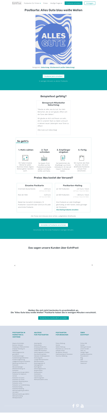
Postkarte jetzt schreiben (53, 76)
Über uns (83, 350)
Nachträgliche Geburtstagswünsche (40, 367)
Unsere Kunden (84, 349)
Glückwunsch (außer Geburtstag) (62, 67)
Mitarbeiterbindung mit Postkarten (18, 369)
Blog (81, 358)
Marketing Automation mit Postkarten (19, 364)
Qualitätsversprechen (86, 354)
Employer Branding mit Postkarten (18, 349)
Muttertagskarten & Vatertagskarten (39, 364)
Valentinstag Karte (39, 378)
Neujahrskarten (38, 370)
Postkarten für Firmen (18, 379)
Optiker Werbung (60, 347)
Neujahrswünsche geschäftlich (20, 372)
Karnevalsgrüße (38, 358)
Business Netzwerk (17, 345)
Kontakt (82, 345)
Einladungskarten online (40, 349)
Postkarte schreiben (73, 3)
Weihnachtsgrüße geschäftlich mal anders (20, 391)
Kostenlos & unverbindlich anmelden (53, 318)
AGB (81, 359)
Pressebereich (84, 356)
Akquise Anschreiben (18, 343)
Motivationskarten (39, 361)
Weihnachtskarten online (41, 379)
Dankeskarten (38, 345)
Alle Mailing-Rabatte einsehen (67, 210)
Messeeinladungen (17, 367)
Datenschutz (83, 361)
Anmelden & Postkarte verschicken (53, 225)
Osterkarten (37, 374)
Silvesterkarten (38, 376)
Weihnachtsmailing (17, 396)
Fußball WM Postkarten (40, 350)
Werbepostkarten (17, 397)
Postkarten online (17, 383)
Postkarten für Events (18, 378)
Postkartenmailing (17, 387)
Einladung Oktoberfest (40, 347)
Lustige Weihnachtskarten (41, 359)
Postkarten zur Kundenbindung (20, 385)
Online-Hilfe (83, 343)
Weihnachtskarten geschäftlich (20, 394)
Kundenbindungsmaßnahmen (20, 358)
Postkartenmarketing (18, 388)
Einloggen (90, 3)
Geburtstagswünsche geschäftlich (18, 353)
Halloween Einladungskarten (42, 356)
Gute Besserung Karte (40, 354)
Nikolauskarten (38, 372)
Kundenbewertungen (18, 356)
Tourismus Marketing (61, 356)
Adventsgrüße (38, 343)
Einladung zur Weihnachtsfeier (20, 347)
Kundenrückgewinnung (18, 359)
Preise (45, 3)
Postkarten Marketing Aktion (20, 381)
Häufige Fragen (84, 352)
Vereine (58, 345)
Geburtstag (45, 67)
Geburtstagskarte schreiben (41, 352)
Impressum (83, 363)
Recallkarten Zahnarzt (62, 352)
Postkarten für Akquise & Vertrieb (19, 375)
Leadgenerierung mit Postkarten (21, 361)
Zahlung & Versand (85, 347)
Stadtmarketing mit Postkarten (64, 354)
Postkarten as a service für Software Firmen (63, 349)
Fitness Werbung (60, 343)
